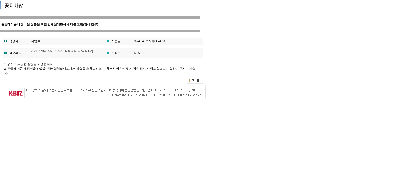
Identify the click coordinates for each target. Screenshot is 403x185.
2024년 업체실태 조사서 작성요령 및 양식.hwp (62, 51)
